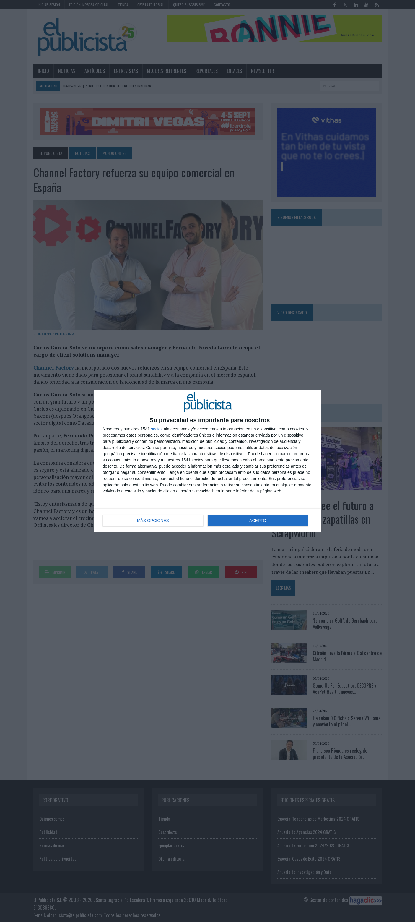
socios (157, 429)
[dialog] (207, 461)
